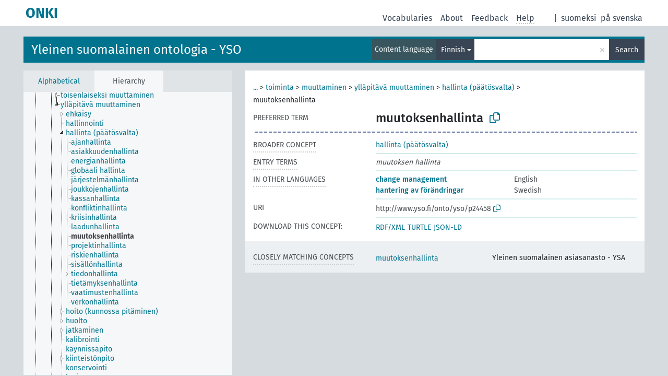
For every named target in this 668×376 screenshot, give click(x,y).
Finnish (453, 49)
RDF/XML (390, 227)
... (255, 87)
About (451, 18)
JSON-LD (448, 227)
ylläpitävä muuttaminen (394, 87)
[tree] (127, 233)
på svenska (621, 18)
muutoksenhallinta (407, 258)
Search (626, 49)
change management (411, 179)
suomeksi (579, 18)
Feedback (489, 18)
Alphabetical (59, 81)
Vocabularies (407, 18)
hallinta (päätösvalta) (478, 87)
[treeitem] (111, 95)
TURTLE (419, 227)
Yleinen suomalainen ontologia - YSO (136, 49)
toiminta (280, 87)
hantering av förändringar (420, 190)
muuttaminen (324, 87)
